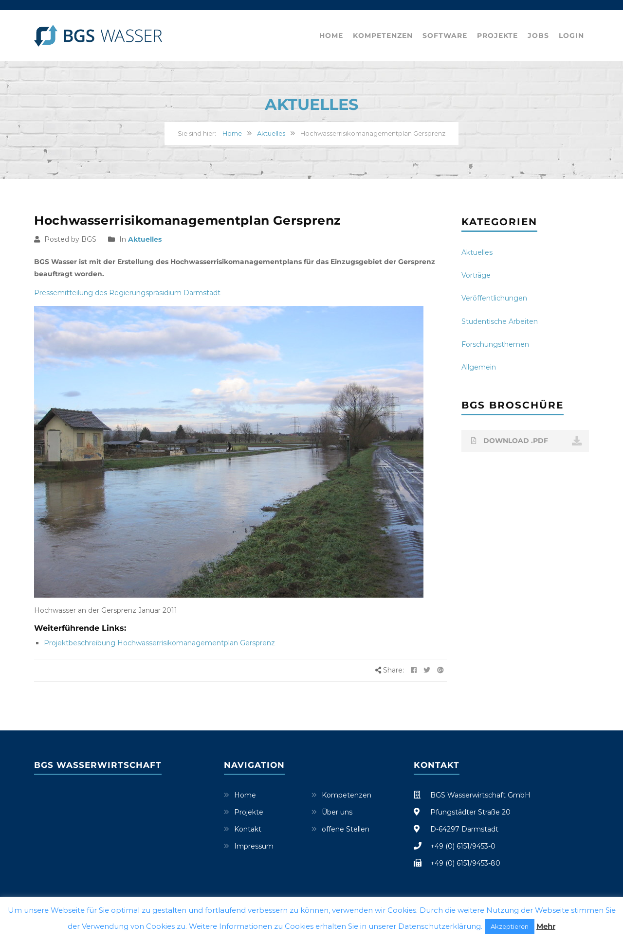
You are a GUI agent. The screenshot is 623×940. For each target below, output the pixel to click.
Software (444, 35)
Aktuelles (271, 133)
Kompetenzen (383, 35)
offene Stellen (345, 829)
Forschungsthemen (495, 344)
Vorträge (476, 275)
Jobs (538, 35)
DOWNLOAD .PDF (526, 441)
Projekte (497, 35)
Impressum (254, 846)
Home (331, 35)
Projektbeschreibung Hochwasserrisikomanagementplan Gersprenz (159, 642)
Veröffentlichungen (494, 298)
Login (571, 35)
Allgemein (478, 367)
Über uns (337, 812)
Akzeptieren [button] (510, 926)
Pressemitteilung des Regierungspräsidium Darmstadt (127, 292)
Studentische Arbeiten (499, 321)
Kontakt (247, 829)
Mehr (545, 926)
